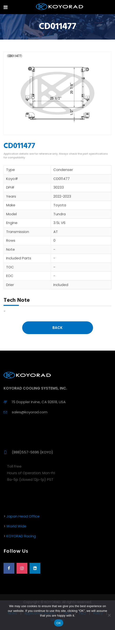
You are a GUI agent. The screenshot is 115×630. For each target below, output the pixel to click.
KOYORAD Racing (21, 536)
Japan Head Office (23, 516)
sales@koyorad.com (29, 412)
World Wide (16, 526)
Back (57, 327)
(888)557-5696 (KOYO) (32, 452)
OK (58, 623)
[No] (109, 615)
